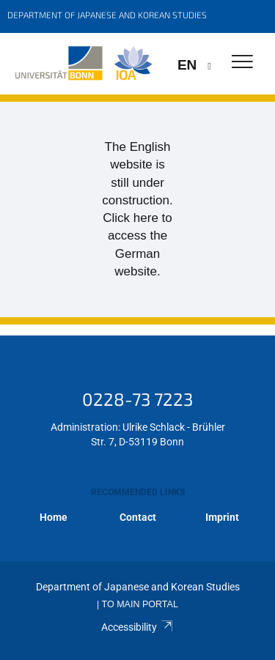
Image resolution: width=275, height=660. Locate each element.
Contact (138, 517)
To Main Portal (140, 604)
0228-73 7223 (137, 398)
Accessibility (137, 627)
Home (53, 517)
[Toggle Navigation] (242, 63)
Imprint (222, 517)
